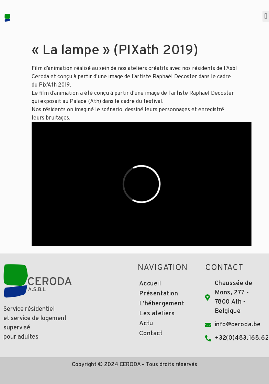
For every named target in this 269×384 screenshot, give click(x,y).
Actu (146, 324)
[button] (265, 16)
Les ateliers (157, 314)
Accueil (150, 284)
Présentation (158, 294)
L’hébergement (161, 304)
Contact (150, 334)
